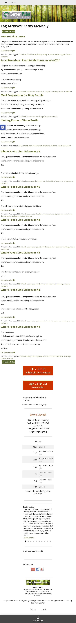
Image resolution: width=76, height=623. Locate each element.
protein (38, 247)
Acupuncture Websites (12, 600)
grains (38, 321)
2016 (19, 55)
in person (51, 55)
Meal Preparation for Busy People (22, 95)
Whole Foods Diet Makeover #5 (20, 186)
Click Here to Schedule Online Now (38, 370)
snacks (60, 214)
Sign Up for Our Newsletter (38, 385)
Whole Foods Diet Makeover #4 (20, 219)
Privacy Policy (40, 603)
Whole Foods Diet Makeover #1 (20, 326)
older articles (8, 31)
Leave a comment (65, 92)
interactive (40, 92)
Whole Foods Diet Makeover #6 (20, 151)
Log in (44, 609)
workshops (55, 92)
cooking (25, 146)
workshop (64, 321)
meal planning (52, 214)
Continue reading (8, 51)
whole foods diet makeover (50, 181)
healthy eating (42, 55)
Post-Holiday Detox (13, 36)
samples (47, 92)
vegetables (40, 356)
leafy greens (31, 356)
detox (24, 55)
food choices (31, 55)
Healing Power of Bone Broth (19, 120)
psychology (36, 181)
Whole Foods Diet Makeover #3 (20, 252)
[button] (3, 127)
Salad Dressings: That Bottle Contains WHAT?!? (30, 60)
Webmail (33, 609)
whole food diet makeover (53, 356)
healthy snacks (41, 214)
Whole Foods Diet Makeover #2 (20, 289)
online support (60, 55)
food (24, 92)
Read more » (29, 538)
